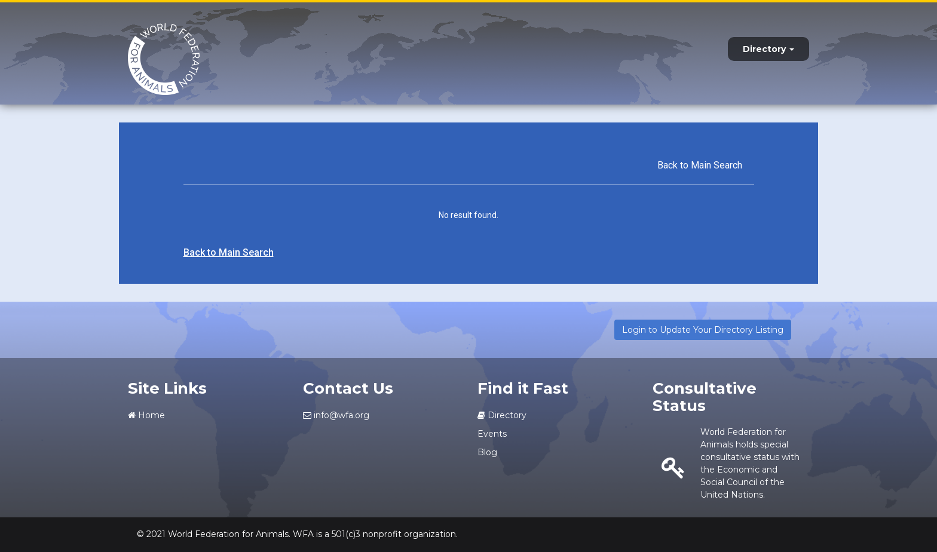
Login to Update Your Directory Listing (702, 329)
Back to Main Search (699, 165)
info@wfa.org (336, 415)
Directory (768, 49)
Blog (487, 452)
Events (492, 433)
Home (146, 415)
